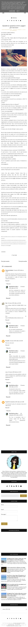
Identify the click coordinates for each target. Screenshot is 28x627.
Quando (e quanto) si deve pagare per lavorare (14, 26)
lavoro (3, 251)
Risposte (8, 283)
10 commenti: (13, 30)
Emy (6, 303)
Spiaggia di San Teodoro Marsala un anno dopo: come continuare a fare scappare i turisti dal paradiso (16, 594)
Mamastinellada (9, 270)
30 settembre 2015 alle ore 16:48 (16, 401)
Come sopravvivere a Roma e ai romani (16, 567)
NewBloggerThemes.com (14, 625)
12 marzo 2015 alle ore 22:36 (14, 303)
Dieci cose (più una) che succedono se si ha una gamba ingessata (16, 585)
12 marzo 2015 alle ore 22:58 (16, 340)
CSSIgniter (11, 624)
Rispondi (7, 280)
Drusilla (7, 340)
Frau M (7, 401)
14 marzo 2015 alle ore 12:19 (14, 372)
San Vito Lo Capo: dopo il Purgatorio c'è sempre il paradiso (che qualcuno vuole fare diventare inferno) (16, 576)
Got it (18, 11)
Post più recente (5, 261)
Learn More (12, 11)
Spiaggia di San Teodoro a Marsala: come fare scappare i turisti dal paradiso (16, 559)
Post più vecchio (23, 261)
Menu (14, 18)
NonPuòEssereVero (13, 286)
